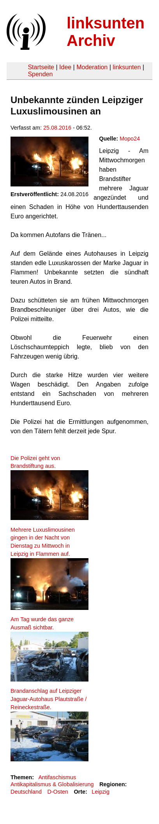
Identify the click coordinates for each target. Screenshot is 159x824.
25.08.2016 (57, 128)
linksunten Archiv (106, 31)
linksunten (127, 67)
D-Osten (57, 792)
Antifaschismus (57, 777)
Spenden (40, 74)
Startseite (41, 67)
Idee (65, 67)
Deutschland (26, 792)
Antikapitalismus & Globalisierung (52, 784)
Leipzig (101, 792)
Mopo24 (130, 138)
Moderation (92, 67)
